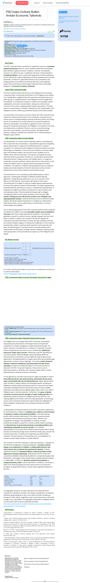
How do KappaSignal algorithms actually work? (20, 274)
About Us (37, 3)
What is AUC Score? (20, 44)
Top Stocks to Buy (22, 3)
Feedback (27, 567)
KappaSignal (8, 3)
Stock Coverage (47, 3)
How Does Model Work (62, 3)
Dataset (17, 29)
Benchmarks (44, 564)
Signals (32, 558)
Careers (36, 561)
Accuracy (12, 29)
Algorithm (6, 29)
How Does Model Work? (41, 558)
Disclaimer (23, 29)
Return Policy (27, 564)
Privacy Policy (36, 564)
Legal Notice (43, 561)
